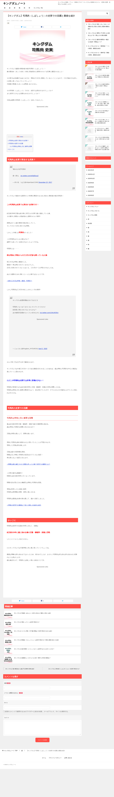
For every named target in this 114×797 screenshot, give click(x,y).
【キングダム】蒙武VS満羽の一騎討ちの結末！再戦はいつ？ (102, 86)
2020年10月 (91, 178)
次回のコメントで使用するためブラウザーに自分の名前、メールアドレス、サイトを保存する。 (37, 711)
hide (21, 136)
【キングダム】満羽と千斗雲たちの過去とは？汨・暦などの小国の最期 (102, 68)
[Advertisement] (42, 121)
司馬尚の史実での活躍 (15, 143)
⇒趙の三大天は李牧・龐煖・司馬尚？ (19, 281)
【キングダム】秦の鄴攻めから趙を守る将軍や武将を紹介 (19, 668)
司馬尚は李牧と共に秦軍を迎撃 (21, 146)
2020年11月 (91, 174)
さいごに (11, 149)
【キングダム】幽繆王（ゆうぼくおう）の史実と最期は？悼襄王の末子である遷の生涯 (102, 148)
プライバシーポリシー (55, 758)
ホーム (44, 758)
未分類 (90, 223)
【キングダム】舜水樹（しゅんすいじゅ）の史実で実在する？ (64, 668)
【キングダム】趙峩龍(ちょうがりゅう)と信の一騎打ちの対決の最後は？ (32, 658)
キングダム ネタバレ (94, 211)
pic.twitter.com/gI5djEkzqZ (29, 176)
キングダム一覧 (38, 8)
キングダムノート (14, 3)
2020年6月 (91, 195)
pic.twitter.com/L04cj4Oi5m (49, 312)
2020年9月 (91, 182)
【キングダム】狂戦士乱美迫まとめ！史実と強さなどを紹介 (102, 139)
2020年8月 (91, 187)
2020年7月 (91, 191)
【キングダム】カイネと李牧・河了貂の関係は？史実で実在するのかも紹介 (33, 631)
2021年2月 (91, 170)
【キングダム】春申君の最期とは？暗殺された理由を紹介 (102, 76)
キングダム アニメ (93, 206)
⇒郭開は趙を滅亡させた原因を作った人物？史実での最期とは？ (28, 464)
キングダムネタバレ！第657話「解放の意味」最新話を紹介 (102, 130)
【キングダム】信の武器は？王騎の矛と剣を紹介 (102, 111)
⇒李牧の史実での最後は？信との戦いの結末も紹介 (24, 505)
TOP (10, 750)
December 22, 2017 (45, 182)
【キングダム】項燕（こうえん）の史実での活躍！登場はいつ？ (102, 94)
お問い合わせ (68, 758)
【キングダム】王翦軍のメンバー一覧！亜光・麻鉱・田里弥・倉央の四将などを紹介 (102, 103)
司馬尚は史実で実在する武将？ (18, 140)
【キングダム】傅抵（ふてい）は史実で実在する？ (27, 622)
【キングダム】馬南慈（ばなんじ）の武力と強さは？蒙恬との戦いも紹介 (32, 613)
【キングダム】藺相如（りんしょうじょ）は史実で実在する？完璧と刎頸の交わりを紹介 (36, 640)
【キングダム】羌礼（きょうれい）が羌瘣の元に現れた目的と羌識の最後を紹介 (99, 26)
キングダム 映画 (92, 215)
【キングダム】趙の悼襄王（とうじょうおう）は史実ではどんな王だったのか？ (34, 649)
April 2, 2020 (43, 348)
